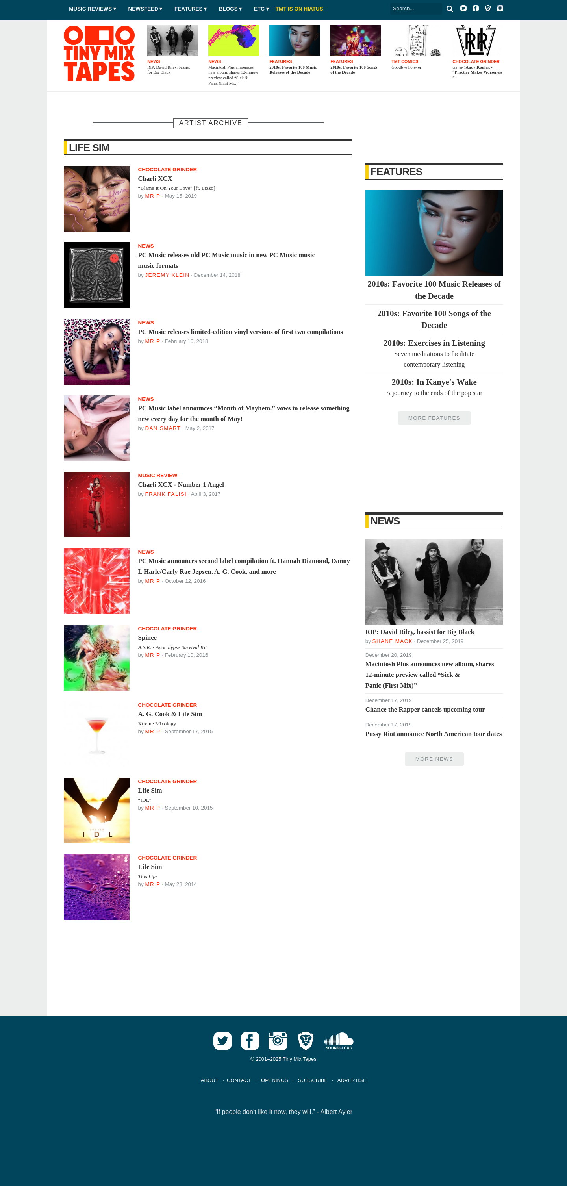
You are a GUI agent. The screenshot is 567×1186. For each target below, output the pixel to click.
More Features (434, 418)
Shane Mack (392, 641)
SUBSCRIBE (313, 1080)
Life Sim (89, 148)
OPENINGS (274, 1080)
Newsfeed (143, 9)
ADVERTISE (351, 1080)
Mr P (152, 196)
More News (434, 759)
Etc (259, 9)
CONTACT (239, 1080)
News (385, 521)
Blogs (228, 9)
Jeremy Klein (167, 275)
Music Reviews (90, 9)
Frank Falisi (166, 494)
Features (188, 9)
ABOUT (210, 1080)
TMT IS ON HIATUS (299, 9)
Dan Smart (163, 428)
